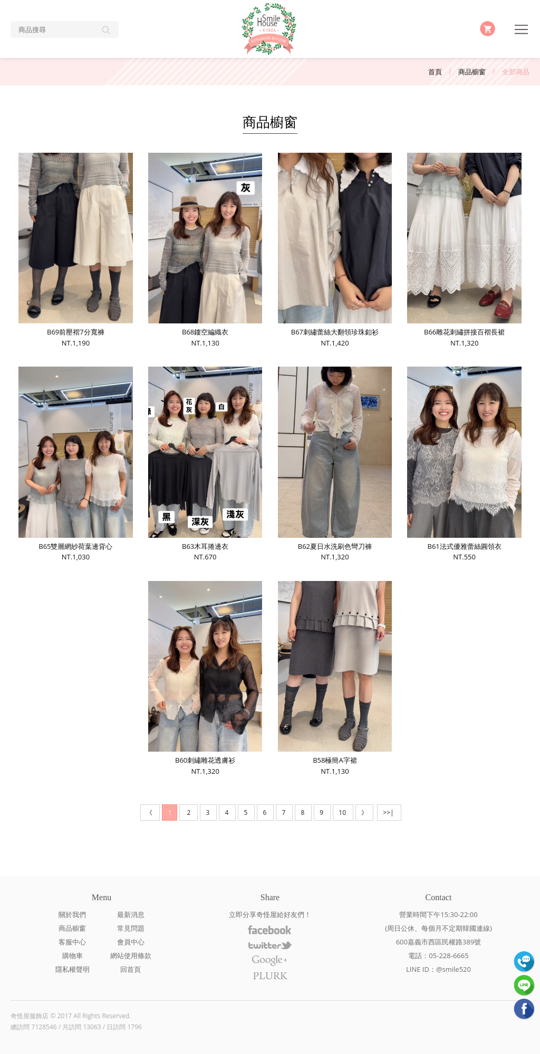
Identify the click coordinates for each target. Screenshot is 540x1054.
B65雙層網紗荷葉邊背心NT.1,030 (75, 464)
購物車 (72, 955)
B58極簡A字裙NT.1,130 (335, 678)
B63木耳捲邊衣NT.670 (205, 464)
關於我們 (72, 914)
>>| (389, 812)
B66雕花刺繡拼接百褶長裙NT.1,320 (464, 250)
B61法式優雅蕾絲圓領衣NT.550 (464, 464)
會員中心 (130, 942)
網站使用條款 (130, 955)
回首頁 (130, 969)
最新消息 (130, 914)
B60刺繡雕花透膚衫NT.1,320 (205, 678)
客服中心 (72, 942)
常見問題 (130, 928)
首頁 (435, 71)
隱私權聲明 (72, 969)
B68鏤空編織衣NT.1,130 (205, 250)
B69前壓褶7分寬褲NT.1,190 (75, 250)
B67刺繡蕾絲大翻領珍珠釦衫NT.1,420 (335, 250)
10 (343, 812)
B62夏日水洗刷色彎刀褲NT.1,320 (335, 464)
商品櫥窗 (472, 71)
